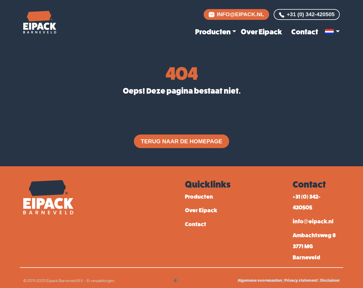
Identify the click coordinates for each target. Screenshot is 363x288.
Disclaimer (330, 280)
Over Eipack (261, 32)
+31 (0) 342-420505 (307, 14)
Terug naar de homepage (181, 141)
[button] (332, 32)
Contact (304, 32)
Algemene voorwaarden (260, 280)
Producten (213, 32)
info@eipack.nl (236, 14)
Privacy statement (301, 280)
